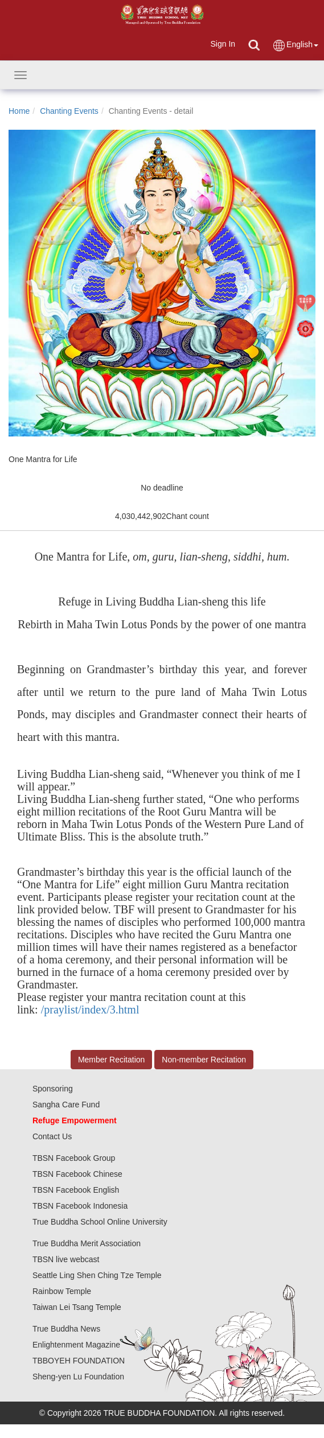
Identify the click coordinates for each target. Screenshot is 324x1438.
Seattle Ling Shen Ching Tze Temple (97, 1275)
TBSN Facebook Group (74, 1158)
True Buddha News (66, 1328)
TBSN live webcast (65, 1259)
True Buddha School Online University (99, 1221)
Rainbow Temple (61, 1291)
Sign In (222, 43)
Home (19, 111)
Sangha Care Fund (66, 1104)
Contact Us (52, 1136)
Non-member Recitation (204, 1059)
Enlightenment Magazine (76, 1344)
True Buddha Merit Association (86, 1243)
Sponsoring (52, 1088)
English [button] (295, 45)
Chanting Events (69, 111)
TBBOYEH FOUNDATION (78, 1360)
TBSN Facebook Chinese (77, 1174)
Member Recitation (111, 1059)
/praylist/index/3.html (90, 1009)
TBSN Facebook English (76, 1189)
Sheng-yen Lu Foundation (78, 1376)
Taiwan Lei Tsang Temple (76, 1307)
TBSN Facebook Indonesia (80, 1205)
